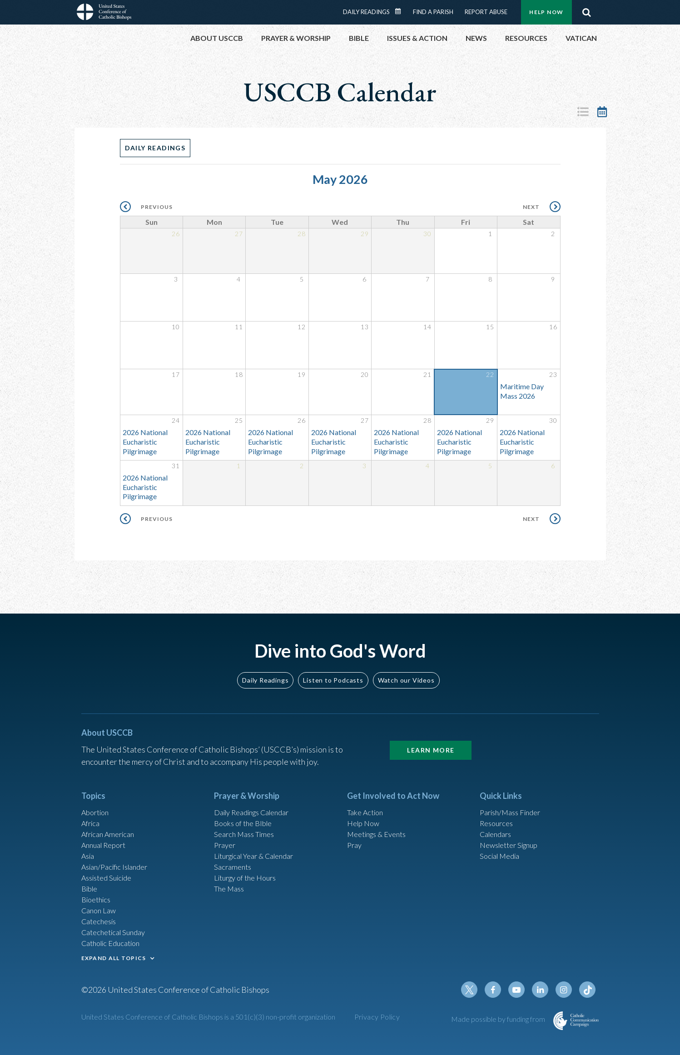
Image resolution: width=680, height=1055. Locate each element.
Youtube (523, 992)
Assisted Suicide (110, 867)
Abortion (97, 793)
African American (111, 817)
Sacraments (234, 854)
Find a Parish (433, 11)
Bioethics (98, 891)
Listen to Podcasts (333, 660)
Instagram (566, 992)
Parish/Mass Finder (514, 793)
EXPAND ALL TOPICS (113, 955)
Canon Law (100, 903)
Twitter (479, 992)
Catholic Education (114, 940)
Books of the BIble (246, 805)
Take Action (367, 793)
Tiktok (588, 992)
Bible (90, 879)
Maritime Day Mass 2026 (522, 392)
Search (587, 12)
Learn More (430, 730)
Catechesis (101, 916)
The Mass (231, 879)
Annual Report (106, 830)
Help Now (546, 12)
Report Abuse (486, 11)
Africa (92, 805)
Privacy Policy (377, 1019)
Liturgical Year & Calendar (260, 842)
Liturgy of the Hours (249, 867)
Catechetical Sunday (117, 928)
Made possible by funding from (498, 1021)
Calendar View (602, 112)
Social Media (502, 842)
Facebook (501, 992)
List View (583, 112)
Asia (89, 842)
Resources (498, 805)
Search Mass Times (247, 817)
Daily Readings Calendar (400, 11)
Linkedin (544, 992)
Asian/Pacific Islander (119, 854)
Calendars (498, 817)
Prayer (226, 830)
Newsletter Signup (513, 830)
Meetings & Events (381, 817)
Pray (355, 830)
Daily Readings (366, 11)
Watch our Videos (406, 660)
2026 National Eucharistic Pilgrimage (145, 443)
